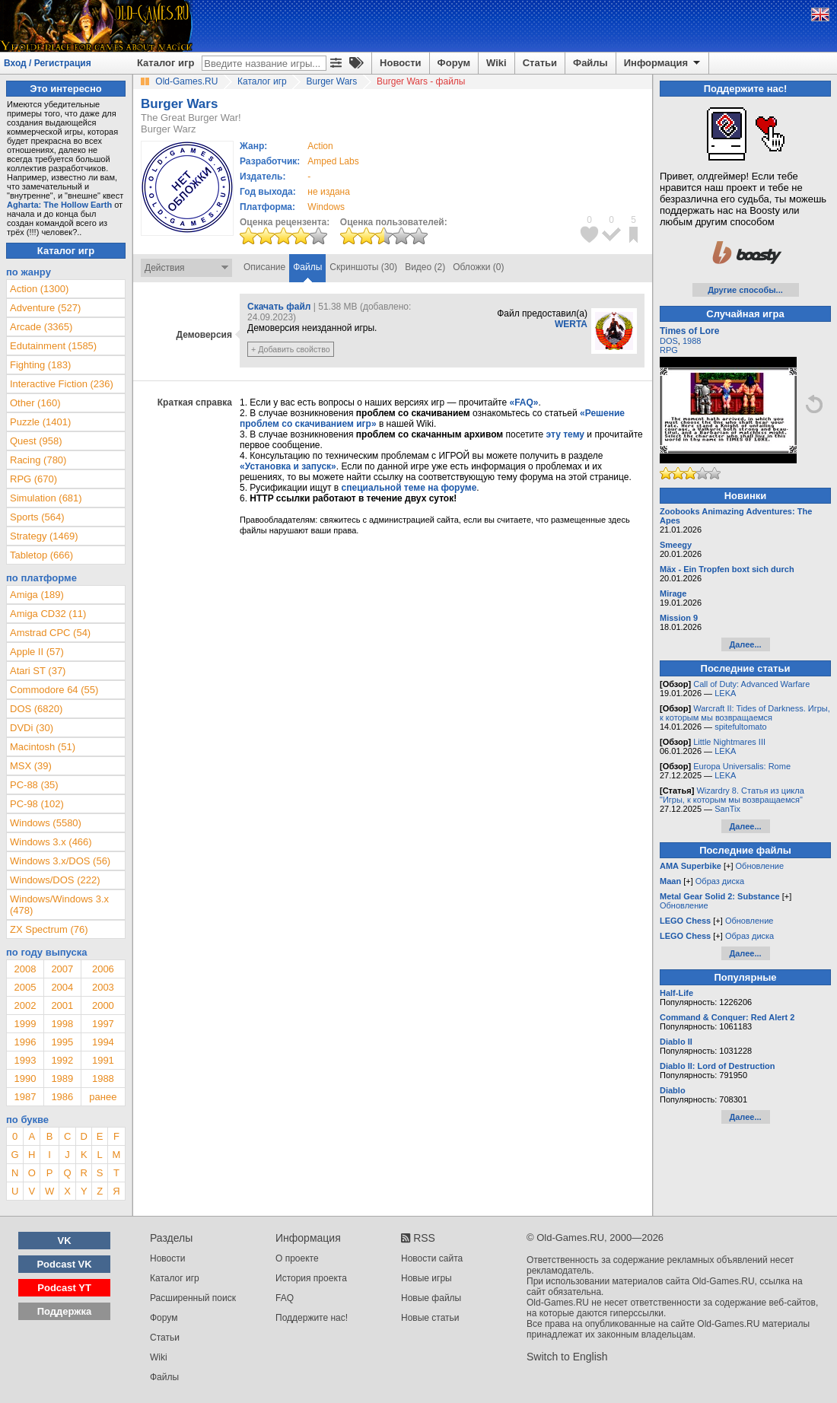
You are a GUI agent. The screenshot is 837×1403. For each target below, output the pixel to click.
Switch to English (567, 1357)
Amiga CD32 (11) (48, 613)
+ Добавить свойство (290, 349)
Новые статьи (430, 1317)
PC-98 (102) (37, 804)
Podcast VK (64, 1264)
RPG (669, 350)
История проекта (311, 1278)
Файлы (590, 62)
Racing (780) (38, 460)
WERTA (571, 324)
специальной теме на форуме (409, 487)
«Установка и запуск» (288, 466)
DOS (669, 340)
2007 (62, 969)
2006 (103, 969)
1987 (25, 1096)
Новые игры (426, 1278)
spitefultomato (740, 726)
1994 (103, 1042)
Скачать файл (278, 306)
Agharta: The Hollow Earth (59, 204)
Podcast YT (64, 1287)
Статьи (540, 62)
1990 (25, 1078)
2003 (103, 987)
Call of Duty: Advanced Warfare (751, 684)
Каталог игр (165, 62)
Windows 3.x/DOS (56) (60, 861)
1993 (25, 1060)
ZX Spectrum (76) (49, 929)
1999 (25, 1023)
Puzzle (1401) (40, 422)
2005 (25, 987)
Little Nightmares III (729, 741)
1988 (103, 1078)
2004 (62, 987)
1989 (62, 1078)
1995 (62, 1042)
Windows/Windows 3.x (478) (59, 904)
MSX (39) (31, 765)
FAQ (284, 1298)
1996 (25, 1042)
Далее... (745, 644)
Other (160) (35, 403)
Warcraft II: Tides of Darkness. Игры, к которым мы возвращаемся (745, 713)
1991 (103, 1060)
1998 (62, 1023)
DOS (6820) (36, 708)
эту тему (565, 434)
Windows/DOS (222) (55, 880)
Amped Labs (332, 161)
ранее (102, 1096)
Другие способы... (745, 289)
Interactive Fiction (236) (61, 384)
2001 (62, 1005)
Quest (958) (36, 441)
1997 (103, 1023)
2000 (103, 1005)
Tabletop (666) (41, 555)
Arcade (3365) (41, 326)
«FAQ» (523, 402)
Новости (401, 62)
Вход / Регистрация (47, 63)
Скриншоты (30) (363, 267)
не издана (328, 191)
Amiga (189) (37, 594)
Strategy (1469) (44, 536)
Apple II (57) (37, 651)
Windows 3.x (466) (51, 842)
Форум (454, 62)
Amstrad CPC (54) (50, 632)
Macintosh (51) (42, 746)
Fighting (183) (40, 365)
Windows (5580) (45, 823)
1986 (62, 1096)
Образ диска (719, 881)
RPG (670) (33, 479)
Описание (264, 267)
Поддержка (64, 1311)
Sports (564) (37, 517)
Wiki (496, 62)
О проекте (297, 1258)
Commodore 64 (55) (54, 689)
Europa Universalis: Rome (742, 766)
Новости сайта (432, 1258)
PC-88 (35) (34, 785)
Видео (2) (425, 267)
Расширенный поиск (193, 1298)
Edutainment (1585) (53, 346)
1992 (62, 1060)
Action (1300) (39, 288)
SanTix (727, 808)
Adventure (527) (45, 307)
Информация (663, 63)
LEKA (725, 693)
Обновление (760, 865)
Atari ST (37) (37, 670)
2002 (25, 1005)
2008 (25, 969)
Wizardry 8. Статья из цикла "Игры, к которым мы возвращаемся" (732, 795)
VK (65, 1240)
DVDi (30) (31, 727)
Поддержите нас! (311, 1317)
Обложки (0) (478, 267)
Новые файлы (431, 1298)
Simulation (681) (46, 498)
